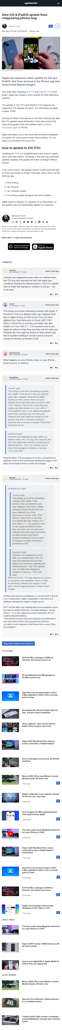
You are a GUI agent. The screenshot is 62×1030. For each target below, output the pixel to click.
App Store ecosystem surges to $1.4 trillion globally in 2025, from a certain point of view (40, 870)
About (52, 271)
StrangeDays (13, 377)
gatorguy (12, 477)
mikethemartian (14, 353)
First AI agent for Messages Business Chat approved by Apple (39, 813)
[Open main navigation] (58, 3)
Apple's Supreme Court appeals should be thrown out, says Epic (40, 795)
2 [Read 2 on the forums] (58, 837)
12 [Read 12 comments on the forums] (51, 26)
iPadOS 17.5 (45, 92)
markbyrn (12, 270)
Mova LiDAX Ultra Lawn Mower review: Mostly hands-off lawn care (40, 777)
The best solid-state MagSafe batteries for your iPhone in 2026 (41, 831)
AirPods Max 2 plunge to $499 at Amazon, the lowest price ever (37, 889)
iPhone (17, 153)
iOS (50, 78)
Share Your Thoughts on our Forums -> (18, 643)
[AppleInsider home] (31, 3)
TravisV (11, 304)
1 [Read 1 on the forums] (58, 877)
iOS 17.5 (30, 92)
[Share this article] (57, 26)
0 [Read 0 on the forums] (58, 783)
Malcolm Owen (14, 26)
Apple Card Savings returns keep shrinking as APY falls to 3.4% (37, 906)
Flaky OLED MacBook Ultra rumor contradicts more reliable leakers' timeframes (38, 850)
